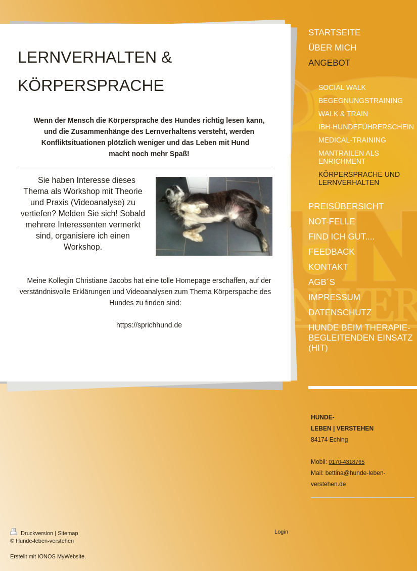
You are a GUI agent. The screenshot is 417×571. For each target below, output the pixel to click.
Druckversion (32, 533)
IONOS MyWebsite (60, 556)
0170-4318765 (346, 462)
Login (281, 532)
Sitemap (68, 533)
